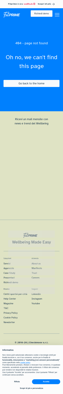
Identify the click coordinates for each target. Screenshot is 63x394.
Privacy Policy (10, 312)
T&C (6, 308)
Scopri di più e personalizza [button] (31, 388)
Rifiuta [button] (17, 382)
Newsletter (9, 322)
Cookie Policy (10, 317)
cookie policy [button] (25, 362)
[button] (41, 13)
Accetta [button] (46, 382)
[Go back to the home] (31, 83)
